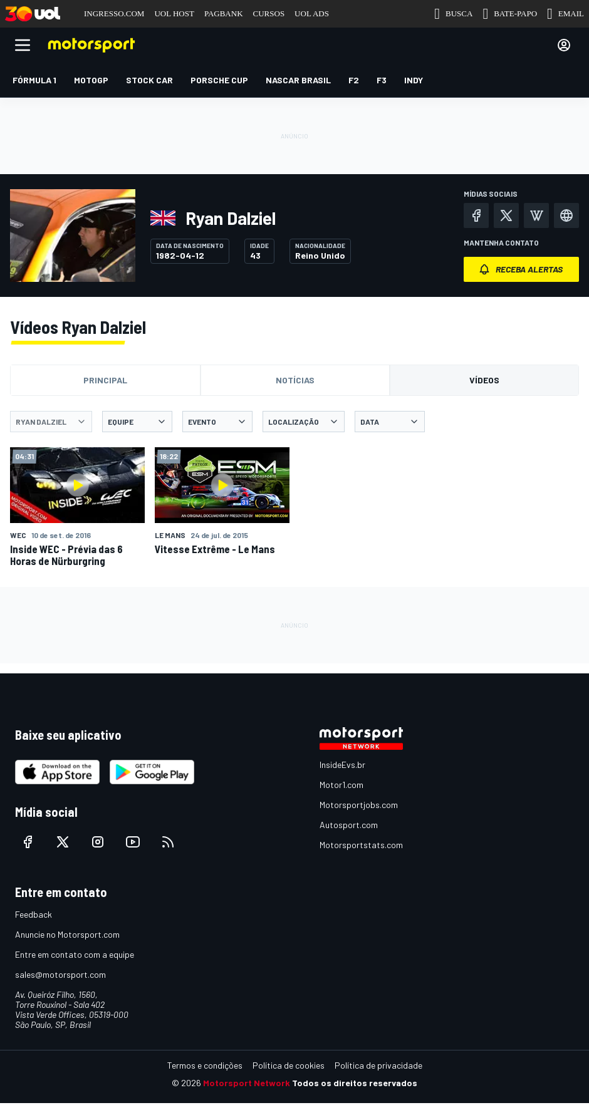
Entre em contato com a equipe (74, 954)
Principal (105, 380)
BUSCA (453, 14)
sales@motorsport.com (60, 974)
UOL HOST (174, 13)
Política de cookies (289, 1065)
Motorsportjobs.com (359, 804)
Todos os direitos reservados (354, 1082)
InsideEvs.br (342, 764)
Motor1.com (341, 784)
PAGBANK (223, 13)
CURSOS (269, 13)
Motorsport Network (246, 1082)
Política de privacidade (378, 1065)
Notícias (295, 380)
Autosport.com (349, 824)
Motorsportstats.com (361, 844)
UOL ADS (311, 13)
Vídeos (484, 380)
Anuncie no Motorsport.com (67, 934)
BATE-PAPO (509, 14)
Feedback (33, 914)
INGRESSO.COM (114, 13)
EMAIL (565, 14)
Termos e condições (204, 1065)
